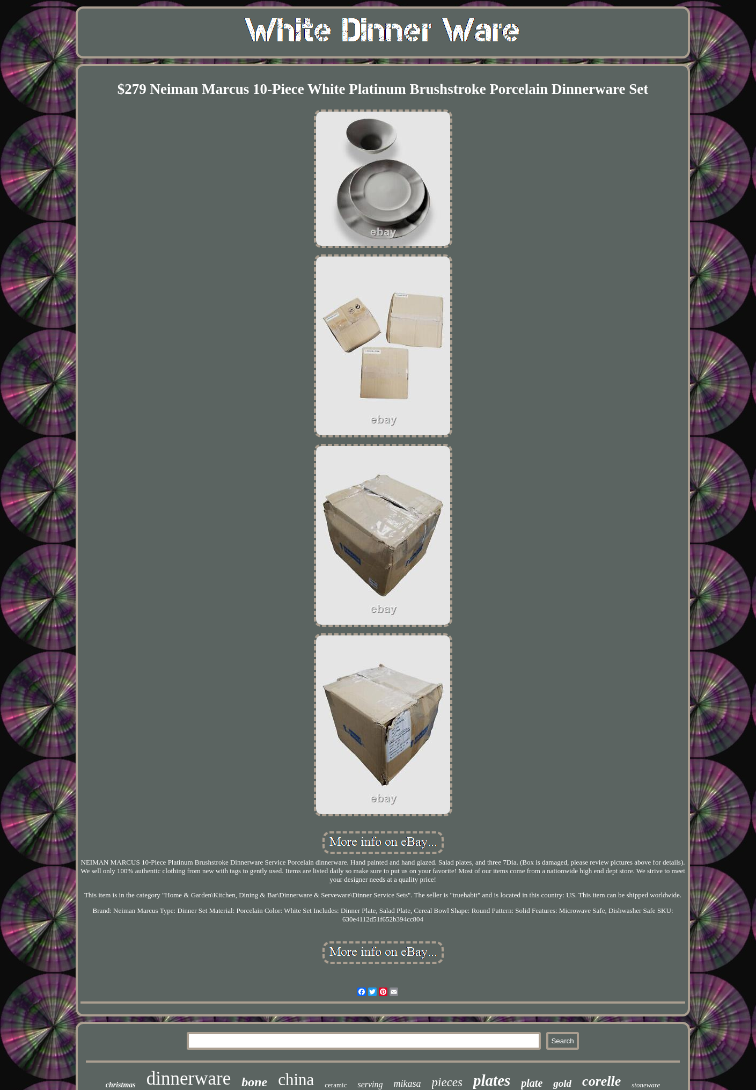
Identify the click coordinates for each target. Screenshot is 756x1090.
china (296, 1079)
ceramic (336, 1085)
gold (562, 1083)
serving (370, 1084)
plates (491, 1080)
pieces (447, 1082)
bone (254, 1082)
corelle (601, 1081)
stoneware (646, 1085)
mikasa (407, 1083)
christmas (121, 1085)
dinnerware (188, 1078)
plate (531, 1083)
